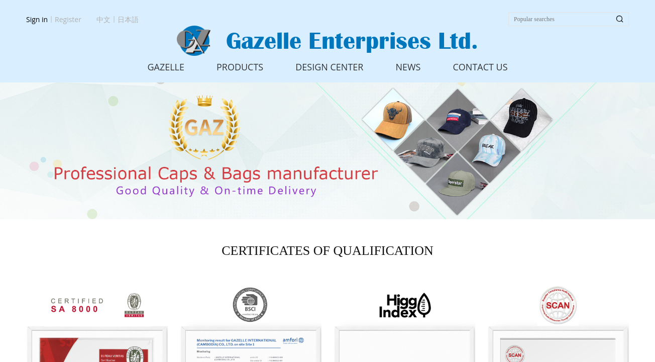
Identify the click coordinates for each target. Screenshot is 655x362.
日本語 (128, 19)
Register (68, 19)
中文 (103, 19)
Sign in (37, 19)
